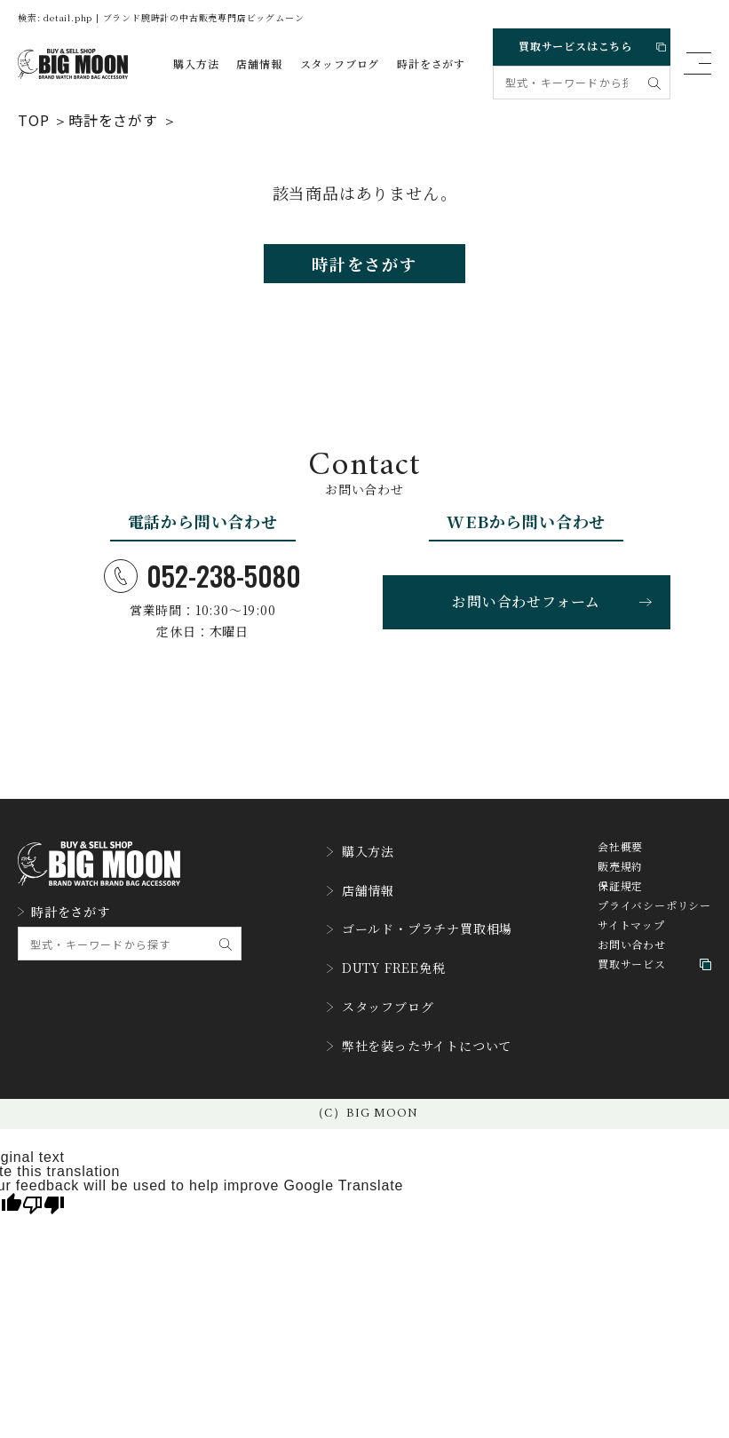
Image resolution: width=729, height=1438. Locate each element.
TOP (33, 119)
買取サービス (654, 978)
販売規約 (620, 880)
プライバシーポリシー (654, 919)
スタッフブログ (340, 64)
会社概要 (620, 861)
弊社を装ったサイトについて (419, 1022)
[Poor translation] (43, 1177)
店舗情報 (258, 64)
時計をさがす (431, 64)
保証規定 (620, 900)
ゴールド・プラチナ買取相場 (419, 927)
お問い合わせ (632, 958)
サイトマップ (631, 939)
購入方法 (195, 64)
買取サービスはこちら (587, 43)
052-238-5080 (202, 586)
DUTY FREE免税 (382, 959)
